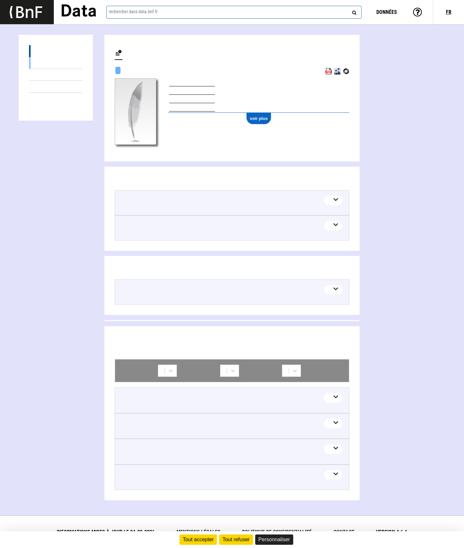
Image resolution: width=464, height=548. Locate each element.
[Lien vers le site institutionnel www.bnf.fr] (27, 12)
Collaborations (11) (55, 99)
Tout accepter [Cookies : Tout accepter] (198, 539)
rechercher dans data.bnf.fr (133, 11)
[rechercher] (353, 11)
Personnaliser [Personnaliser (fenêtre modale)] (274, 539)
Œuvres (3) (55, 51)
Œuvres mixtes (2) (55, 62)
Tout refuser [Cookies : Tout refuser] (235, 539)
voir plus (259, 118)
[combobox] (234, 12)
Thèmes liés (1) (55, 87)
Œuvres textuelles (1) (55, 74)
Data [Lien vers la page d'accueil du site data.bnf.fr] (78, 12)
